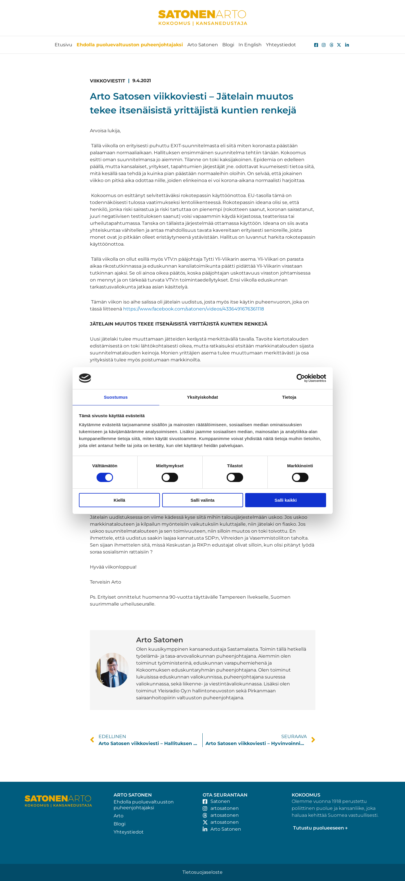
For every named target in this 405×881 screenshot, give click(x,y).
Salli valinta (202, 500)
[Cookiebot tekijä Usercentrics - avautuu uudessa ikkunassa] (300, 378)
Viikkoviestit (107, 81)
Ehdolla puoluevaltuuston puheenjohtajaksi (130, 44)
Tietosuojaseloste (202, 872)
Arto (118, 816)
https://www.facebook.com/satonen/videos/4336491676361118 (193, 309)
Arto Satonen (202, 44)
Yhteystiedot (281, 44)
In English (250, 44)
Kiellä (119, 500)
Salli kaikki (286, 500)
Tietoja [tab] (289, 396)
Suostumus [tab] (116, 396)
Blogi (228, 44)
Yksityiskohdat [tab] (202, 396)
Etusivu (63, 44)
